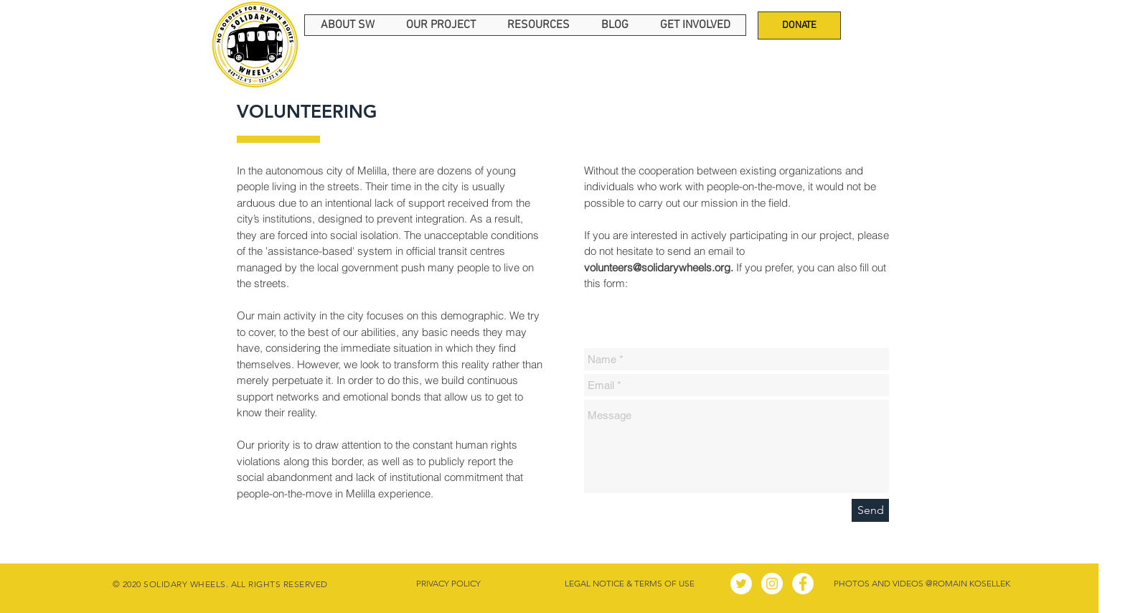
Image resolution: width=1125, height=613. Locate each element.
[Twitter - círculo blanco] (741, 583)
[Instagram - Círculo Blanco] (772, 583)
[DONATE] (799, 25)
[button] (347, 25)
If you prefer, (690, 267)
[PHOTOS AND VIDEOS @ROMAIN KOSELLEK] (921, 583)
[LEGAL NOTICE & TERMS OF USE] (629, 584)
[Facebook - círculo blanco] (803, 583)
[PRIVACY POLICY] (448, 584)
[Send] (870, 510)
